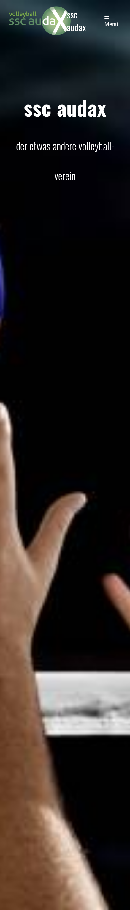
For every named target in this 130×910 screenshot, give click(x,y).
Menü (111, 20)
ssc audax (76, 21)
